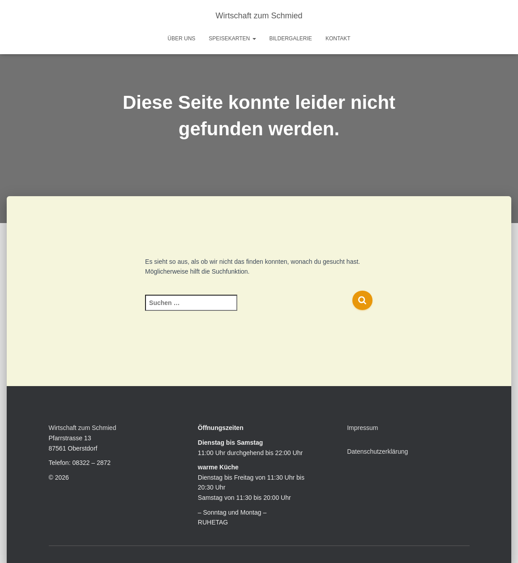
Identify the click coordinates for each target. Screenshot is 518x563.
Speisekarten (232, 38)
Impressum (362, 427)
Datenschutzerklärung (377, 451)
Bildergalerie (291, 38)
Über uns (181, 38)
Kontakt (338, 38)
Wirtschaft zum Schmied (82, 427)
